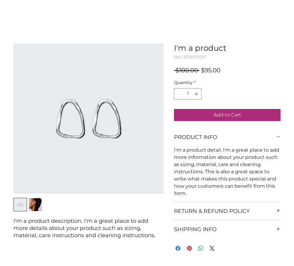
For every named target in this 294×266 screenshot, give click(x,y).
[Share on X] (212, 248)
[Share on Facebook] (178, 248)
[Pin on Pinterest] (189, 248)
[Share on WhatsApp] (200, 248)
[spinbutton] (187, 94)
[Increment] (197, 94)
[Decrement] (178, 94)
